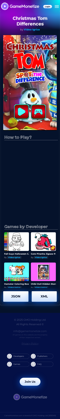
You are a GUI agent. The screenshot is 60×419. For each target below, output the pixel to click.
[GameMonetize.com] (20, 6)
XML (44, 296)
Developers (15, 356)
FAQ (36, 364)
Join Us (30, 381)
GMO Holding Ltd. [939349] (44, 415)
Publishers (39, 356)
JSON (15, 296)
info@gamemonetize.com (30, 331)
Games (13, 364)
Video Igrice (32, 29)
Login (47, 6)
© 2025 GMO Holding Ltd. (30, 319)
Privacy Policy (30, 343)
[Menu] (57, 6)
